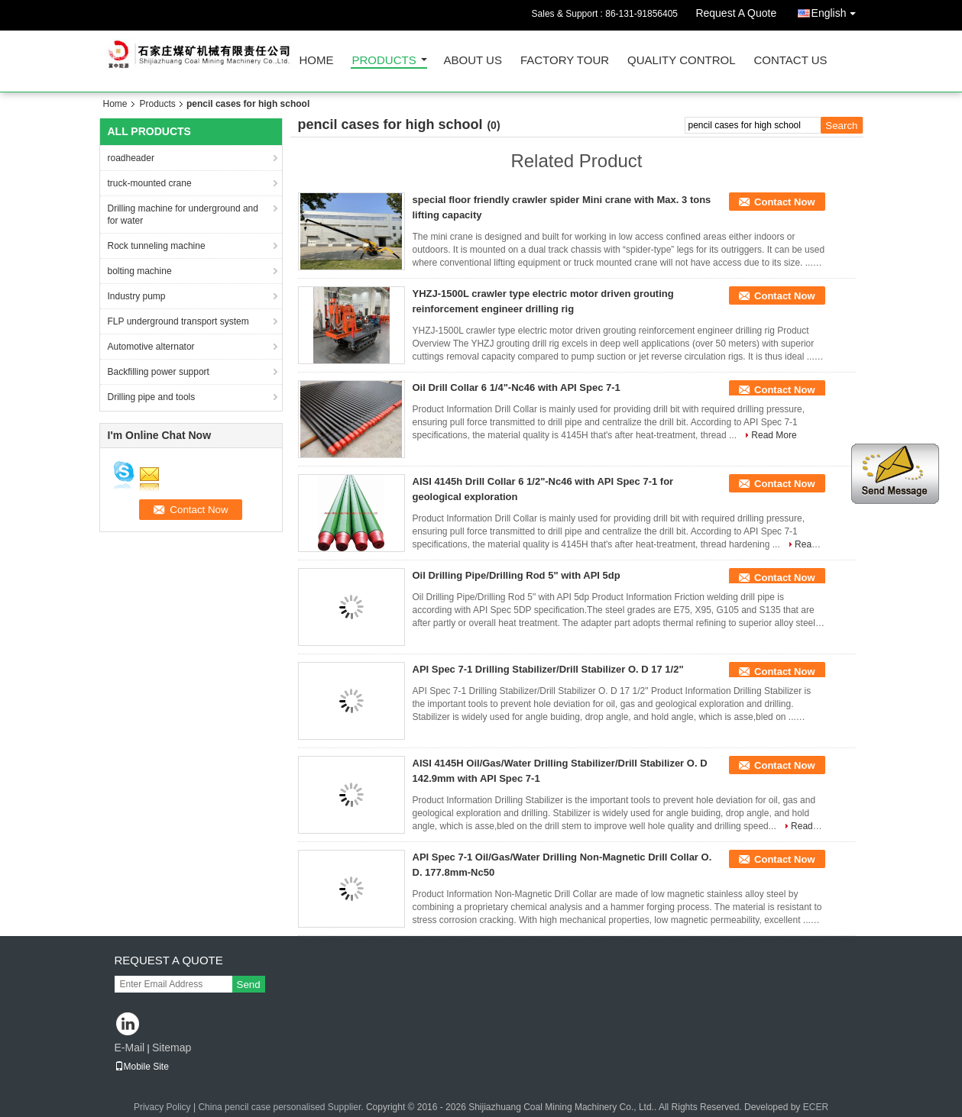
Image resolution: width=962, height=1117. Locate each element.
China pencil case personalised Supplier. (281, 1107)
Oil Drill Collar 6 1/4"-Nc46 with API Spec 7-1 (516, 387)
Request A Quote (735, 13)
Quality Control (681, 60)
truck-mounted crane (150, 183)
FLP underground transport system (178, 321)
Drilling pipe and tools (152, 397)
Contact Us (790, 60)
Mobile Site (142, 1066)
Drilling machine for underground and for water (183, 214)
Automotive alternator (151, 346)
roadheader (131, 158)
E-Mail (130, 1047)
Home (317, 60)
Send (249, 984)
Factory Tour (564, 60)
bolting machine (140, 271)
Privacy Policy (162, 1107)
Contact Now (784, 202)
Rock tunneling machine (157, 246)
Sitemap (171, 1047)
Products (384, 60)
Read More (773, 435)
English (837, 10)
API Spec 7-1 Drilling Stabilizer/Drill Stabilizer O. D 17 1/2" (548, 669)
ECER (815, 1107)
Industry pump (137, 296)
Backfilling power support (158, 371)
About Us (473, 60)
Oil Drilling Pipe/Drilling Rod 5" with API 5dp (516, 575)
